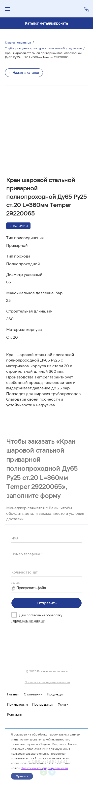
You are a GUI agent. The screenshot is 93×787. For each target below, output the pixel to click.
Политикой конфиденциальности (44, 768)
